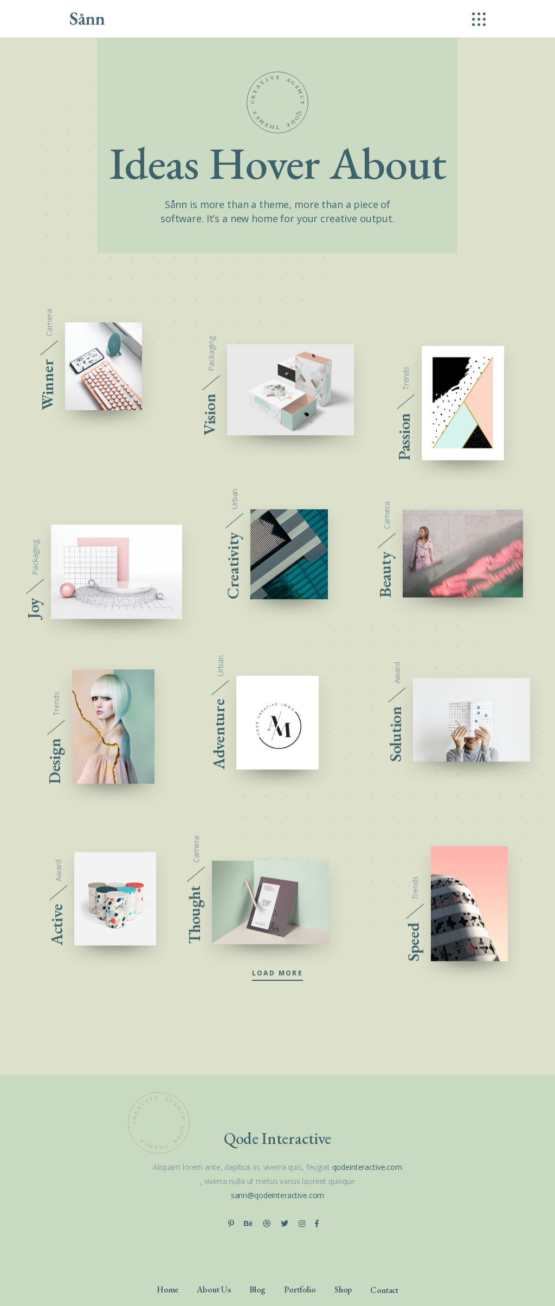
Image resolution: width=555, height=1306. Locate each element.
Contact (384, 1289)
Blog (257, 1289)
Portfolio (300, 1289)
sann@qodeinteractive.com (278, 1195)
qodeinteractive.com (367, 1167)
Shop (343, 1289)
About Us (214, 1289)
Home (167, 1289)
